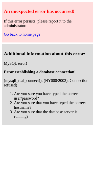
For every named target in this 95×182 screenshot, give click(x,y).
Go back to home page (22, 34)
